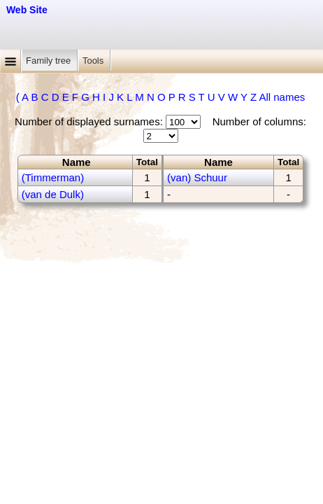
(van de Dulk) (53, 194)
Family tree (49, 60)
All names (282, 97)
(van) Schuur (197, 177)
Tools (94, 60)
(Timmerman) (53, 177)
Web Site (27, 9)
